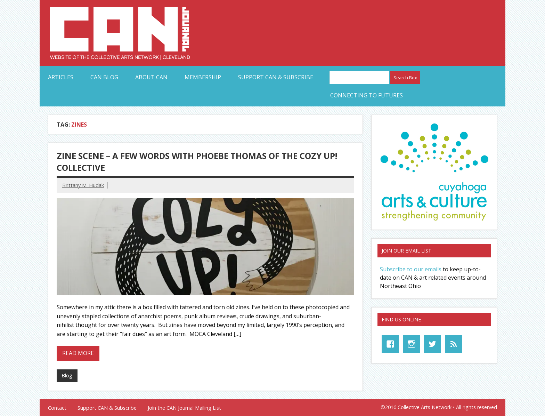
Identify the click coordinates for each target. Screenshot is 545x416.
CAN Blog (104, 77)
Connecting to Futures (366, 95)
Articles (60, 77)
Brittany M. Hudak (83, 185)
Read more (78, 353)
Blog (67, 375)
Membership (203, 77)
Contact (57, 408)
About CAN (151, 77)
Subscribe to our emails (410, 269)
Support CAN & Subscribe (275, 77)
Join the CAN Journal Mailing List (184, 408)
